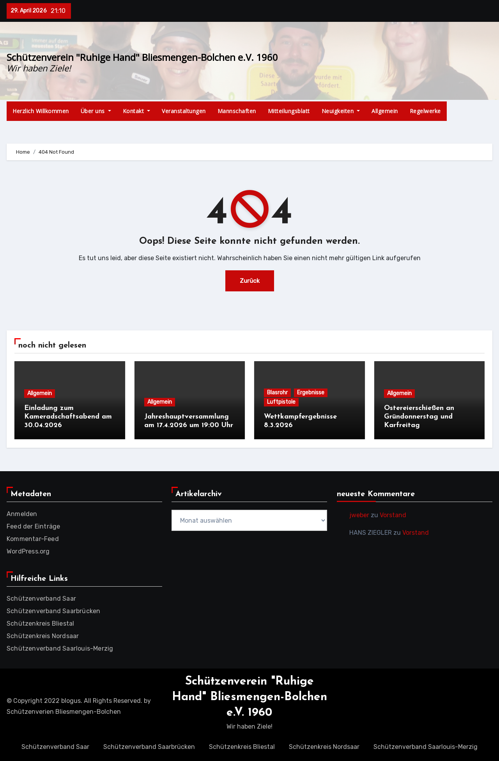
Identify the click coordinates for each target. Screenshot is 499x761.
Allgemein (385, 111)
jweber (359, 514)
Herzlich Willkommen (40, 111)
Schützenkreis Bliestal (40, 622)
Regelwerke (425, 111)
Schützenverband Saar (41, 597)
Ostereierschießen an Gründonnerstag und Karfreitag (419, 416)
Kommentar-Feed (33, 538)
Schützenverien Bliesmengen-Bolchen (64, 711)
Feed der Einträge (33, 525)
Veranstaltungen (184, 111)
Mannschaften (237, 111)
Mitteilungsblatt (289, 111)
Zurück (249, 280)
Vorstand (393, 514)
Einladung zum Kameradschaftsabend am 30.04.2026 (68, 416)
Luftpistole (281, 402)
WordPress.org (28, 550)
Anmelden (22, 513)
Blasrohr (277, 392)
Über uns (96, 111)
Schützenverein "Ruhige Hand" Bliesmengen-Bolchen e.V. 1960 (142, 57)
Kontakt (136, 111)
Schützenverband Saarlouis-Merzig (60, 647)
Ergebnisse (310, 392)
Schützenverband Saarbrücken (53, 610)
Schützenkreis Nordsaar (43, 635)
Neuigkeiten (341, 111)
